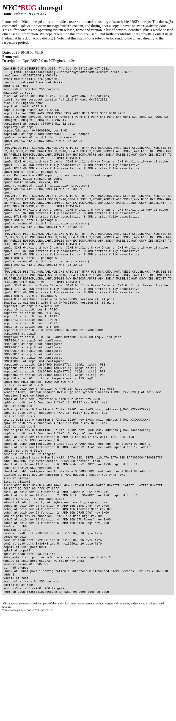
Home (7, 14)
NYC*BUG (37, 14)
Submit (20, 14)
